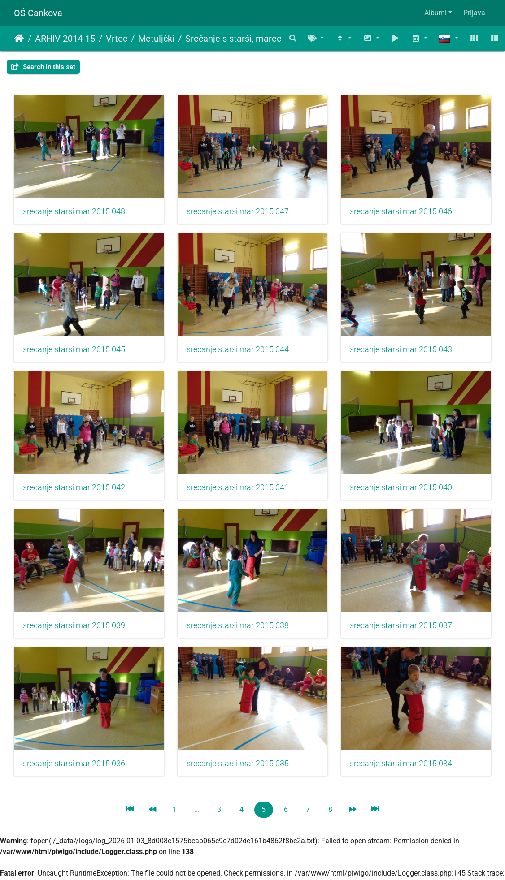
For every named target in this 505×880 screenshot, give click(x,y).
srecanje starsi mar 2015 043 (401, 349)
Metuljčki (156, 38)
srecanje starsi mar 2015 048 (74, 211)
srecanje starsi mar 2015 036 (74, 763)
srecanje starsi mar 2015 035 (238, 763)
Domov (19, 38)
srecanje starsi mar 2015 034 (401, 763)
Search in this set (43, 67)
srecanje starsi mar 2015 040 (401, 487)
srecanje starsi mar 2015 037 (401, 625)
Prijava (474, 13)
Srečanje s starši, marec (233, 38)
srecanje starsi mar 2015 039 (74, 625)
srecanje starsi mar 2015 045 (74, 349)
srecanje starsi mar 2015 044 (238, 349)
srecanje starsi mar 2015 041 (238, 487)
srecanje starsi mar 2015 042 (74, 487)
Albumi (435, 13)
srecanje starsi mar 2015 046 (401, 211)
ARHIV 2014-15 (65, 38)
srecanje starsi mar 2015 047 (238, 211)
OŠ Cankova (38, 13)
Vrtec (116, 38)
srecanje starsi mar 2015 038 (238, 625)
